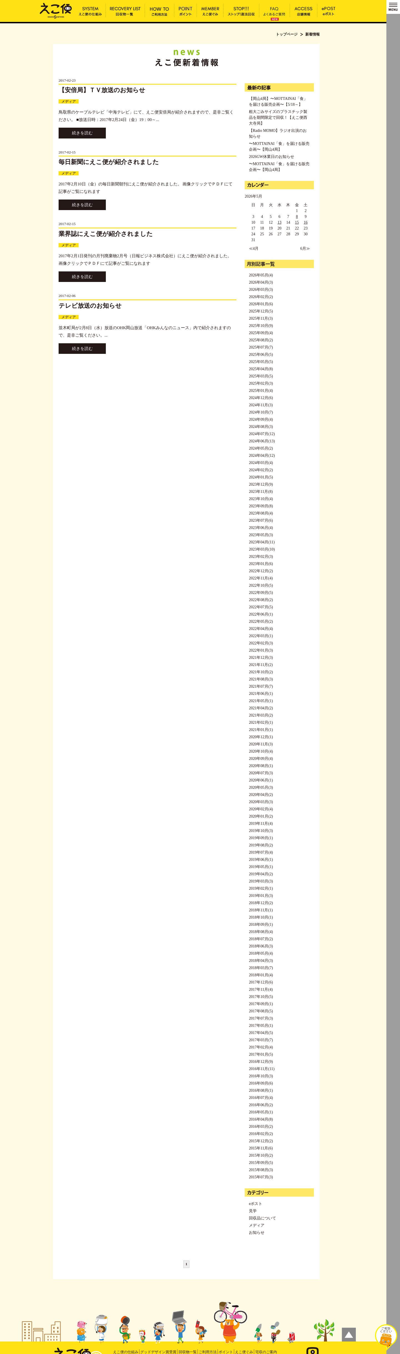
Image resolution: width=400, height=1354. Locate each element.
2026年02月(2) (261, 297)
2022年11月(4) (261, 578)
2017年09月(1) (261, 1004)
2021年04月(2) (261, 708)
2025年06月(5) (261, 354)
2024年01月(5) (261, 477)
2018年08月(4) (261, 932)
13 (279, 222)
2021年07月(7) (261, 686)
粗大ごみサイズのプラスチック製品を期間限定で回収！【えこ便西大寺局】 (278, 117)
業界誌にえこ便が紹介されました (106, 233)
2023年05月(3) (261, 535)
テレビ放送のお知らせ (90, 305)
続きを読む (82, 133)
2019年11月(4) (261, 823)
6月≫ (305, 248)
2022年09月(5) (261, 593)
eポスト (255, 1204)
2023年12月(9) (261, 484)
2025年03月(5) (261, 376)
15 (297, 222)
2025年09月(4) (261, 333)
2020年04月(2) (261, 795)
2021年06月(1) (261, 694)
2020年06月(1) (261, 780)
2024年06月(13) (262, 441)
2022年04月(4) (261, 629)
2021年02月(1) (261, 722)
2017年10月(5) (261, 997)
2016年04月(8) (261, 1119)
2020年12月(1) (261, 737)
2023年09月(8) (261, 506)
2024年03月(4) (261, 463)
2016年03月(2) (261, 1126)
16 (306, 222)
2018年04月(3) (261, 961)
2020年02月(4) (261, 809)
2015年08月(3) (261, 1170)
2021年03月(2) (261, 715)
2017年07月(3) (261, 1018)
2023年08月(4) (261, 513)
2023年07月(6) (261, 520)
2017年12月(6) (261, 982)
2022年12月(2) (261, 571)
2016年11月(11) (261, 1069)
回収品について (262, 1218)
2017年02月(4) (261, 1047)
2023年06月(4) (261, 528)
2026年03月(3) (261, 290)
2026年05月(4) (261, 275)
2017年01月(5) (261, 1054)
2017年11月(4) (261, 989)
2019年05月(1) (261, 867)
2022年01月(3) (261, 650)
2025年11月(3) (261, 318)
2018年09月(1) (261, 924)
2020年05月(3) (261, 787)
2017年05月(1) (261, 1025)
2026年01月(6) (261, 304)
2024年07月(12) (262, 434)
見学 (253, 1211)
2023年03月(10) (262, 549)
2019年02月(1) (261, 888)
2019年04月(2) (261, 874)
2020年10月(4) (261, 751)
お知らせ (256, 1233)
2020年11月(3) (261, 744)
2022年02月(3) (261, 643)
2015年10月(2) (261, 1155)
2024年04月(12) (262, 455)
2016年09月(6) (261, 1083)
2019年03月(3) (261, 881)
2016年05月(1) (261, 1112)
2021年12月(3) (261, 657)
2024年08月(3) (261, 427)
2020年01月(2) (261, 816)
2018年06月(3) (261, 946)
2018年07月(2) (261, 939)
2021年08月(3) (261, 679)
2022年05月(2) (261, 621)
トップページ (287, 34)
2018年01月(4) (261, 975)
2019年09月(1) (261, 838)
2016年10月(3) (261, 1076)
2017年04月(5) (261, 1033)
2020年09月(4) (261, 759)
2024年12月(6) (261, 398)
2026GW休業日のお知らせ (271, 157)
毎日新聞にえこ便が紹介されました (109, 161)
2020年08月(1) (261, 766)
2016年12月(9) (261, 1062)
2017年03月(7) (261, 1040)
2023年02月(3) (261, 556)
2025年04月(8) (261, 369)
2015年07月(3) (261, 1177)
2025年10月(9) (261, 326)
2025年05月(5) (261, 362)
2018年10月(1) (261, 917)
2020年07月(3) (261, 773)
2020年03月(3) (261, 802)
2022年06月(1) (261, 614)
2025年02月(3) (261, 383)
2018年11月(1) (261, 910)
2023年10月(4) (261, 499)
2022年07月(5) (261, 607)
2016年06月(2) (261, 1105)
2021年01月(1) (261, 730)
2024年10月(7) (261, 412)
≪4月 (254, 248)
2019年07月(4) (261, 852)
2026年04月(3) (261, 282)
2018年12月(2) (261, 903)
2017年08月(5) (261, 1011)
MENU (393, 7)
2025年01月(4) (261, 391)
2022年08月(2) (261, 600)
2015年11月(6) (261, 1148)
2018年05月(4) (261, 953)
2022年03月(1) (261, 636)
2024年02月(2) (261, 470)
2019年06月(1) (261, 860)
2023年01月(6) (261, 564)
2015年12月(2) (261, 1141)
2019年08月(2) (261, 845)
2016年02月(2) (261, 1134)
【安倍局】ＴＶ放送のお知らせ (102, 90)
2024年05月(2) (261, 448)
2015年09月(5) (261, 1163)
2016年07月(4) (261, 1098)
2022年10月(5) (261, 585)
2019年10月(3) (261, 831)
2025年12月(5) (261, 311)
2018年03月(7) (261, 968)
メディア (68, 101)
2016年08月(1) (261, 1090)
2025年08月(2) (261, 340)
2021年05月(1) (261, 701)
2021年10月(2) (261, 672)
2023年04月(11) (262, 542)
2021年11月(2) (261, 665)
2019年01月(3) (261, 896)
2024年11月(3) (261, 405)
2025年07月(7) (261, 347)
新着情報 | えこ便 (55, 10)
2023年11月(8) (261, 492)
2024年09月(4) (261, 419)
